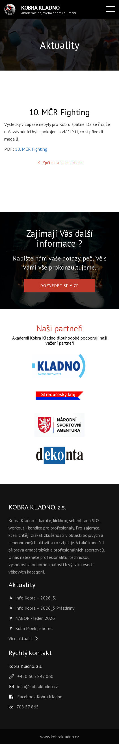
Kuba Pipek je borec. (30, 628)
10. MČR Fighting (31, 149)
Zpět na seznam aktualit (59, 162)
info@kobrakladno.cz (37, 686)
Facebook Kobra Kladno (35, 696)
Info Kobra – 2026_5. (32, 598)
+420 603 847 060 (35, 676)
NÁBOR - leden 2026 (31, 618)
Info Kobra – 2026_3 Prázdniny (41, 608)
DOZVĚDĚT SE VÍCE (59, 285)
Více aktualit (23, 638)
